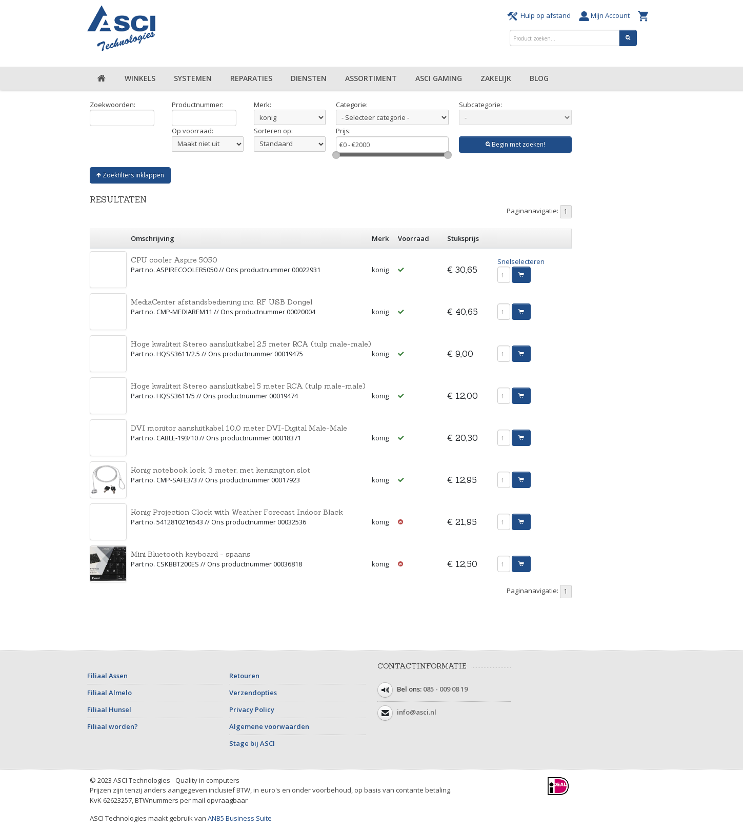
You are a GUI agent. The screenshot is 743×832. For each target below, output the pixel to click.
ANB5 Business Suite (240, 818)
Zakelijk (495, 78)
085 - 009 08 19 (445, 689)
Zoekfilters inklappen (130, 175)
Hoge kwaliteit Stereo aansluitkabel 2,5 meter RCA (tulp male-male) (251, 344)
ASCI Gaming (438, 78)
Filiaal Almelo (109, 692)
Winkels (140, 78)
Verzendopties (253, 692)
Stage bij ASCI (252, 743)
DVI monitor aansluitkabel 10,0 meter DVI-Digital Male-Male (239, 428)
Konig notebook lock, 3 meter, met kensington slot (220, 470)
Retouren (244, 675)
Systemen (193, 78)
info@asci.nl (416, 712)
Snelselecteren (521, 261)
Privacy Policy (251, 709)
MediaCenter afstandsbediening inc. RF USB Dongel (221, 302)
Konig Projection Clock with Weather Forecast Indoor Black (237, 512)
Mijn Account (606, 15)
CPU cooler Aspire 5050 (174, 260)
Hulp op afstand (540, 15)
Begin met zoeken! (515, 144)
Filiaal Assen (107, 675)
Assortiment (371, 78)
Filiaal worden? (112, 726)
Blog (539, 78)
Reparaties (251, 78)
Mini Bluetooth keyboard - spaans (190, 554)
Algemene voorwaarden (269, 726)
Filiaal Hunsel (109, 709)
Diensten (309, 78)
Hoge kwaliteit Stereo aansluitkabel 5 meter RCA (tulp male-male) (248, 386)
